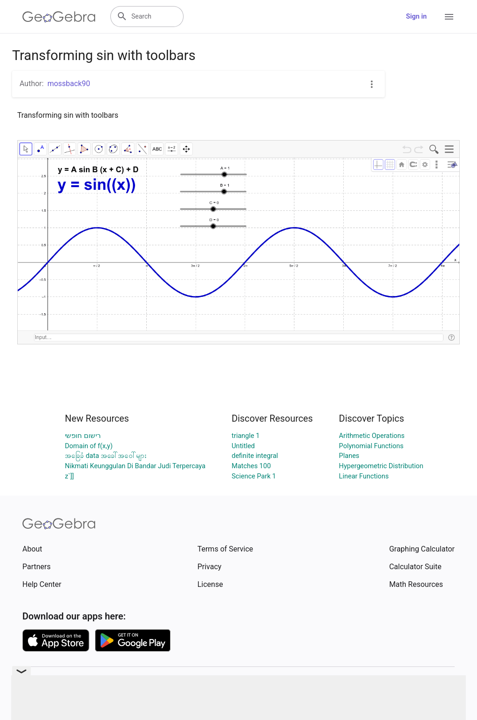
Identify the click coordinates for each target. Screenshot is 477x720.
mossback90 (69, 83)
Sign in (416, 16)
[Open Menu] (449, 16)
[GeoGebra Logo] (58, 16)
